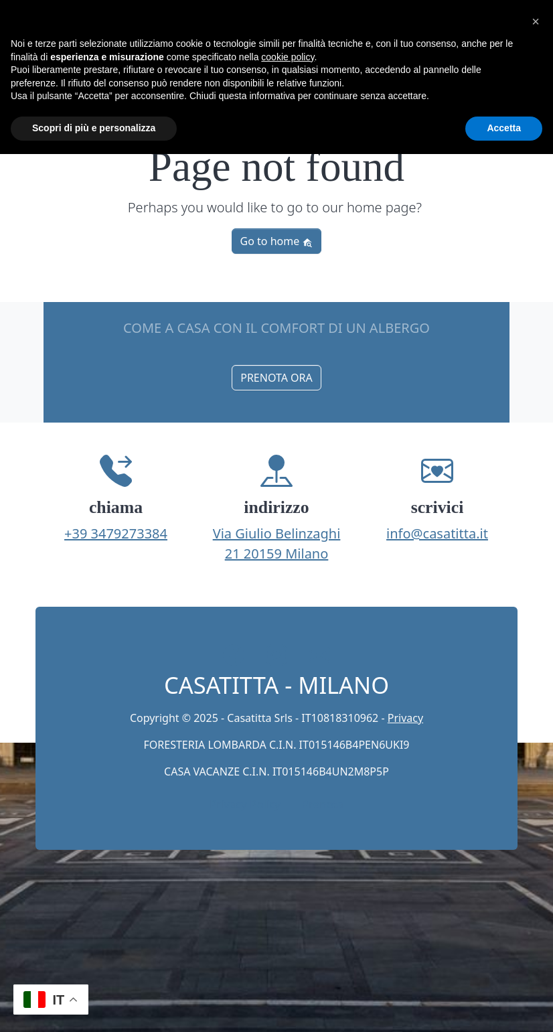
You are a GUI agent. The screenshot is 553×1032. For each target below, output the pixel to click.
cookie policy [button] (287, 57)
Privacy (405, 718)
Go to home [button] (276, 241)
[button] (535, 21)
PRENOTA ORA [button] (276, 377)
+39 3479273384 (115, 533)
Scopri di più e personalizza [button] (93, 128)
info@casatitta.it (437, 533)
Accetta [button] (504, 128)
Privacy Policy (245, 804)
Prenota (322, 804)
